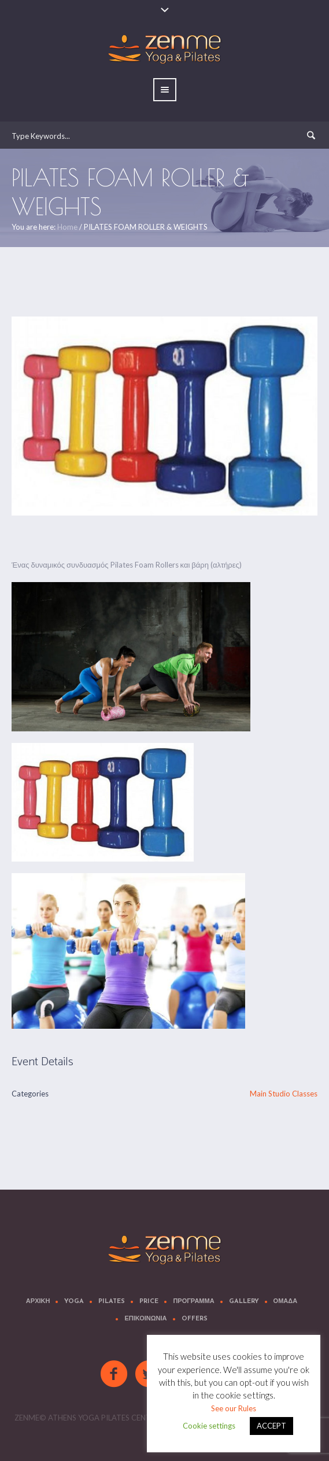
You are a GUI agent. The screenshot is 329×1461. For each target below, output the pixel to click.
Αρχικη (38, 1301)
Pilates (111, 1301)
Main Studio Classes (283, 1093)
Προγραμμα (193, 1301)
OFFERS (195, 1319)
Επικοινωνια (145, 1319)
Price (148, 1301)
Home (67, 226)
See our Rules (233, 1408)
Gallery (244, 1301)
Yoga (74, 1301)
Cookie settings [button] (209, 1425)
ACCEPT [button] (271, 1425)
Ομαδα (285, 1301)
